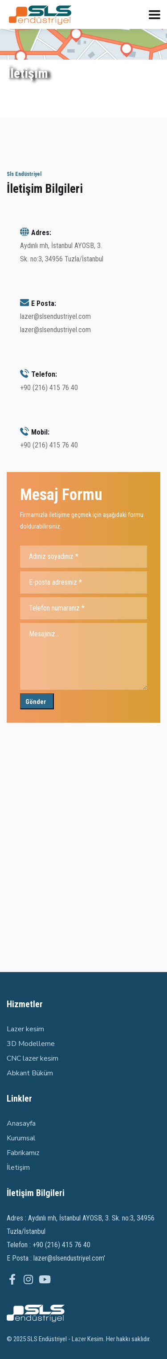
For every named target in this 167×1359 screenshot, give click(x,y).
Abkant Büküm (30, 1073)
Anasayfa (21, 1123)
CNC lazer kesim (32, 1058)
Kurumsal (21, 1138)
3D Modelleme (31, 1044)
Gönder (35, 702)
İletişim (18, 1167)
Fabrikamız (23, 1153)
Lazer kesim (25, 1029)
